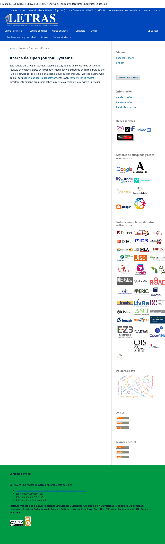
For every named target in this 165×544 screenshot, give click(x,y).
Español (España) (125, 57)
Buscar (153, 30)
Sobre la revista (13, 30)
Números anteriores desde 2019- (124, 10)
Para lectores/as (124, 97)
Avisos (44, 37)
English (120, 62)
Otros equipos (60, 30)
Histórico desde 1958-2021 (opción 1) (47, 10)
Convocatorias (61, 37)
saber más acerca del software (40, 77)
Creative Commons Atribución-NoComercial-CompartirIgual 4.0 (51, 490)
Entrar (157, 10)
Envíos (93, 30)
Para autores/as (124, 102)
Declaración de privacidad (21, 37)
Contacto (80, 30)
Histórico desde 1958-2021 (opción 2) (87, 10)
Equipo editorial (38, 30)
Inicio (12, 48)
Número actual (18, 10)
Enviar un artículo (128, 77)
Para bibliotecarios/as (126, 107)
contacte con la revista (81, 77)
